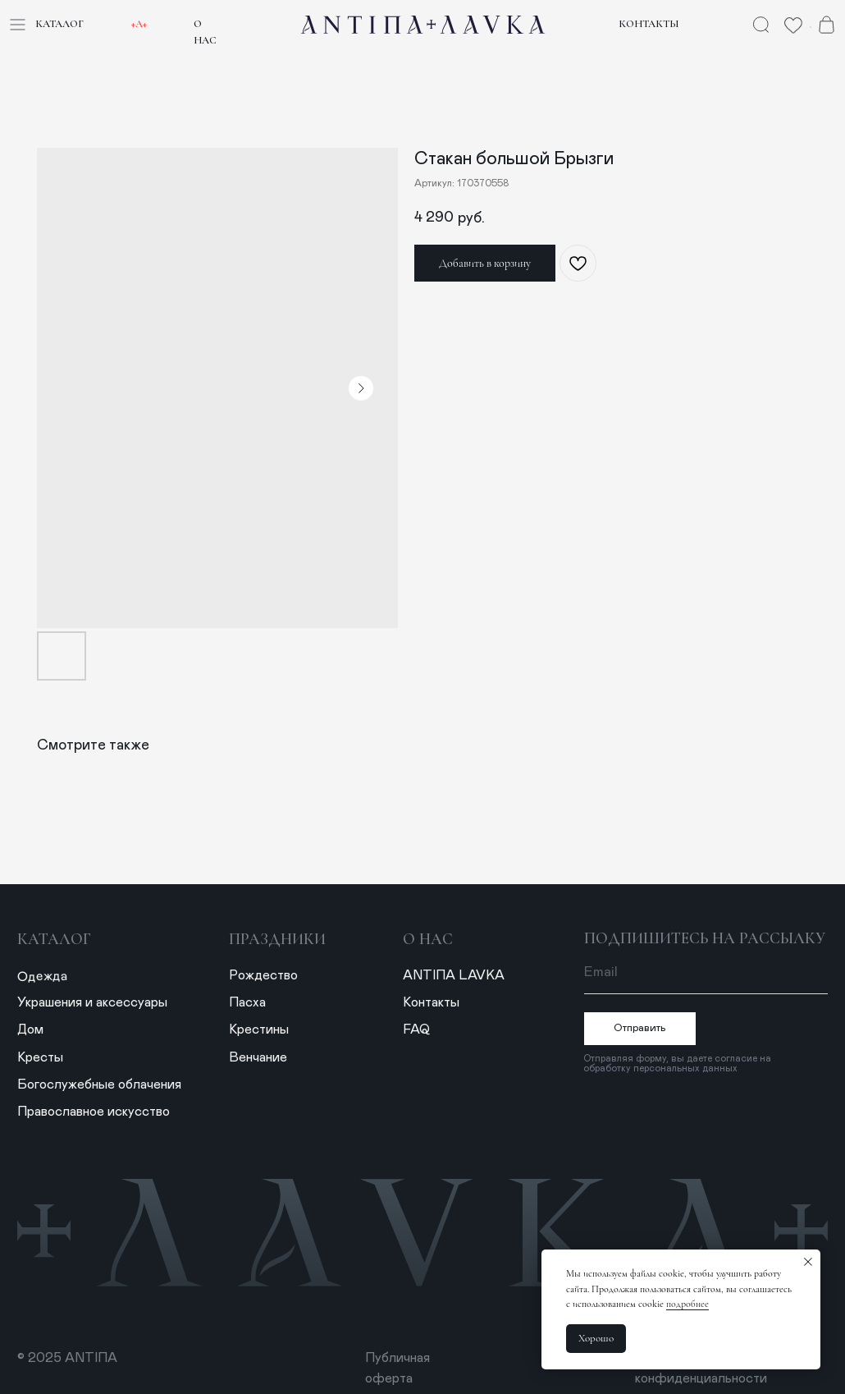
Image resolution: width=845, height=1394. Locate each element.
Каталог (59, 23)
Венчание (258, 1057)
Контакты (649, 23)
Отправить (640, 1028)
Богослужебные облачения (99, 1084)
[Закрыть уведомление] (808, 1262)
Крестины (259, 1029)
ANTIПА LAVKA (454, 975)
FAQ (416, 1029)
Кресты (40, 1057)
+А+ (139, 23)
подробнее (687, 1303)
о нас (428, 939)
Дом (30, 1029)
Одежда (42, 977)
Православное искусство (93, 1111)
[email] (705, 972)
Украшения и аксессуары (92, 1002)
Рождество (263, 975)
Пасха (247, 1002)
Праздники (277, 939)
